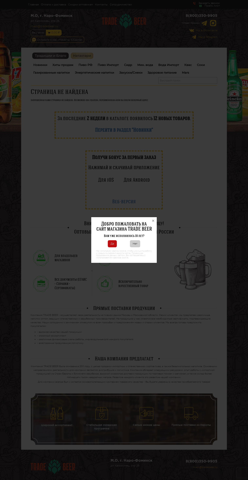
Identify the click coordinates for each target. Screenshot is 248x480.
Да (112, 243)
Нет (135, 243)
